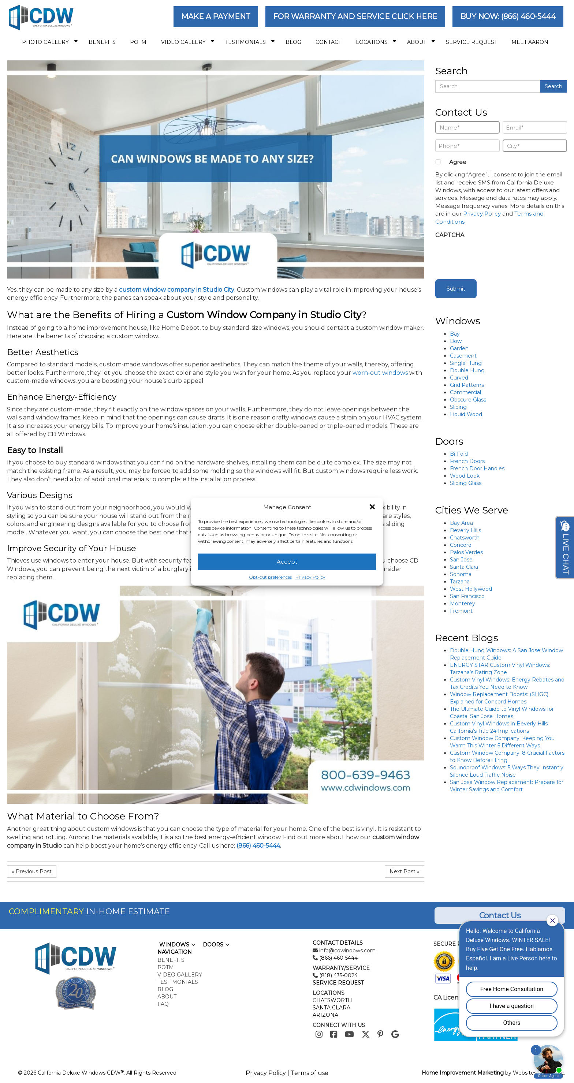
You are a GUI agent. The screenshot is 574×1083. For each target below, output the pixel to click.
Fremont (461, 611)
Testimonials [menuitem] (250, 41)
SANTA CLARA (331, 1007)
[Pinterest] (380, 1034)
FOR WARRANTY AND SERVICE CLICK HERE (355, 16)
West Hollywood (471, 589)
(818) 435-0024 (338, 975)
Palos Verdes (466, 552)
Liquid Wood (466, 414)
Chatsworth (465, 537)
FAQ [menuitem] (163, 1004)
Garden (459, 348)
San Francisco (467, 596)
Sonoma (460, 574)
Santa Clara (464, 567)
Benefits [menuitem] (102, 42)
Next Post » (405, 871)
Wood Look (465, 476)
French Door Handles (477, 468)
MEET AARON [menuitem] (529, 42)
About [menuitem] (421, 41)
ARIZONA (325, 1015)
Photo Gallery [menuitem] (50, 41)
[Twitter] (366, 1034)
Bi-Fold (459, 454)
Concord (460, 545)
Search (553, 86)
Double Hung (467, 370)
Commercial (465, 392)
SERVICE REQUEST (338, 982)
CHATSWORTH (332, 1000)
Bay (455, 333)
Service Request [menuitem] (471, 42)
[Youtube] (349, 1034)
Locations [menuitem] (376, 41)
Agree (457, 161)
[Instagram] (319, 1034)
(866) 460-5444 (258, 845)
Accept (287, 561)
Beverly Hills (465, 530)
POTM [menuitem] (138, 42)
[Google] (395, 1034)
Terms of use (309, 1072)
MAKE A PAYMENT (215, 16)
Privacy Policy (310, 577)
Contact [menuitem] (328, 42)
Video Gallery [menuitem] (188, 41)
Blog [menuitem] (293, 42)
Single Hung (466, 363)
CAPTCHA (449, 235)
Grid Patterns (467, 385)
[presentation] (491, 257)
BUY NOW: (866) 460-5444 (508, 16)
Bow (456, 341)
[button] (372, 507)
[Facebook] (333, 1034)
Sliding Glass (465, 483)
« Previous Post (32, 871)
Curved (459, 377)
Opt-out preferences (270, 577)
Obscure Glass (468, 399)
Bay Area (461, 523)
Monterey (462, 603)
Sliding (458, 407)
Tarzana (460, 581)
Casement (463, 355)
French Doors (467, 461)
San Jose (461, 559)
